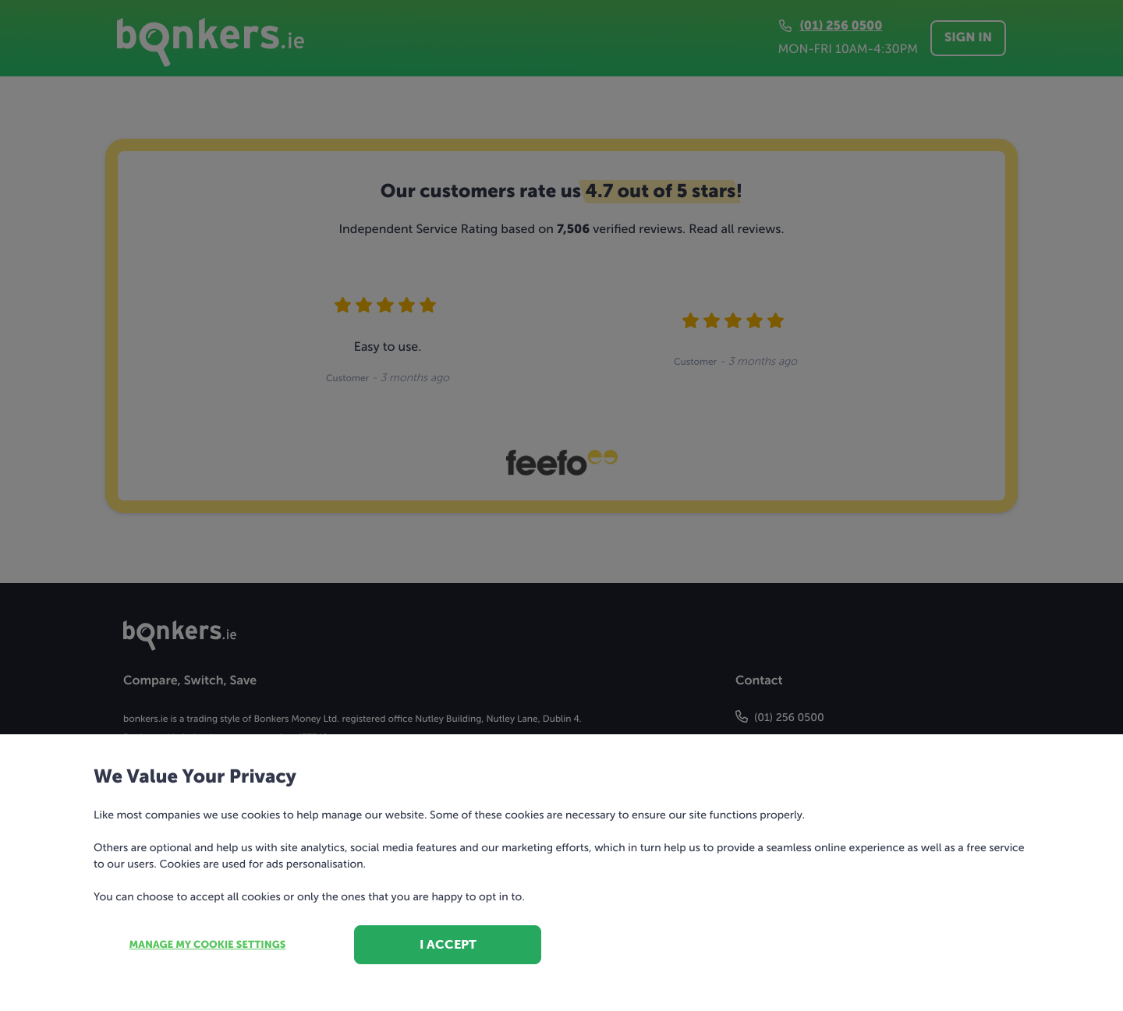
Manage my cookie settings (207, 945)
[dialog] (561, 505)
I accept (448, 944)
